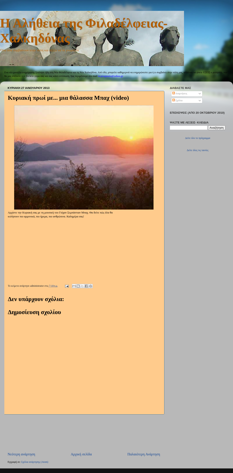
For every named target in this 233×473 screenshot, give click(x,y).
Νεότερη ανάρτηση (21, 454)
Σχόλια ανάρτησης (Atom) (34, 462)
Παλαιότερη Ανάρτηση (143, 454)
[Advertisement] (84, 433)
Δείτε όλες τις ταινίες (197, 150)
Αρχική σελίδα (81, 454)
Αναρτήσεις (179, 93)
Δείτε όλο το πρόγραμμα (197, 138)
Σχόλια (177, 100)
